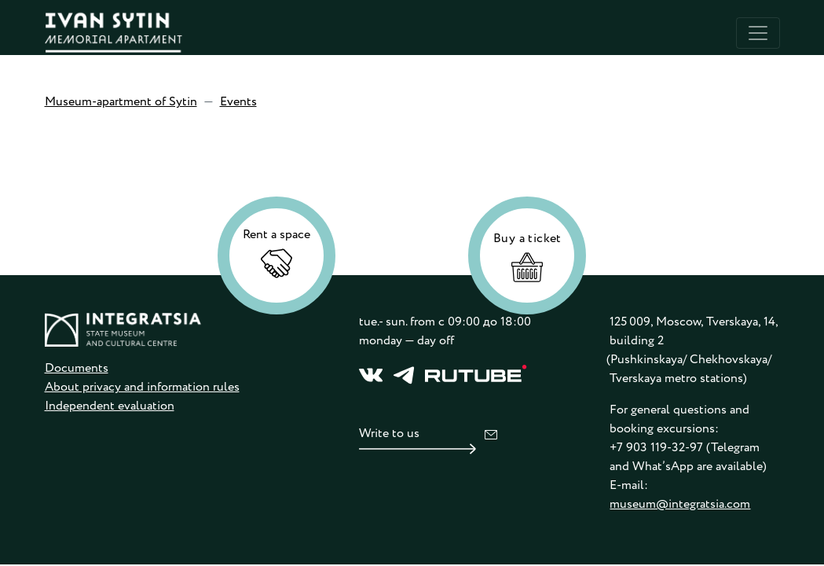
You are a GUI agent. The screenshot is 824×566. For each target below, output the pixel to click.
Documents (76, 368)
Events (238, 102)
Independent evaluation (109, 406)
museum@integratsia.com (680, 504)
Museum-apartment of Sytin (121, 102)
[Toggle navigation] (758, 33)
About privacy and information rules (142, 387)
